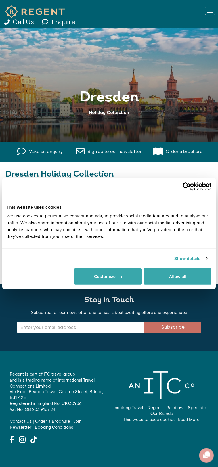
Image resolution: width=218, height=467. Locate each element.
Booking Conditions (54, 427)
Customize (108, 276)
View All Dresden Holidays (109, 123)
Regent (155, 408)
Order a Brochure (52, 421)
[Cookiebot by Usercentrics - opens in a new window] (186, 186)
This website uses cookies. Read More (161, 419)
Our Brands (161, 413)
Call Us (20, 22)
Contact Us (21, 421)
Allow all (177, 276)
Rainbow (174, 408)
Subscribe (173, 327)
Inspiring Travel (128, 408)
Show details (187, 258)
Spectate (197, 408)
